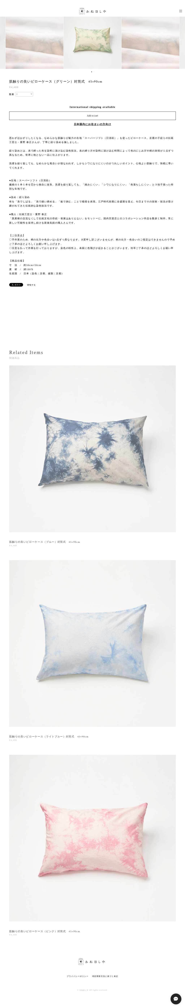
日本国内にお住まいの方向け (92, 124)
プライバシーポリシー (77, 976)
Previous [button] (5, 40)
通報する (31, 285)
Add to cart (92, 115)
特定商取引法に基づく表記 (105, 976)
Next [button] (179, 40)
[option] (92, 40)
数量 (11, 94)
